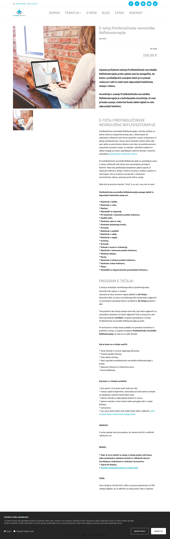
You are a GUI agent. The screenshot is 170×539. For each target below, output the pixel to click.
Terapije (72, 13)
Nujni (7, 531)
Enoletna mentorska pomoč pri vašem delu (119, 468)
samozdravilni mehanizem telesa (123, 154)
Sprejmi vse (158, 531)
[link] (70, 13)
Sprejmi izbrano (139, 531)
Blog (106, 13)
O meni (91, 13)
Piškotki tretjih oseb (24, 531)
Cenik (119, 13)
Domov (54, 13)
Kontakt (136, 13)
